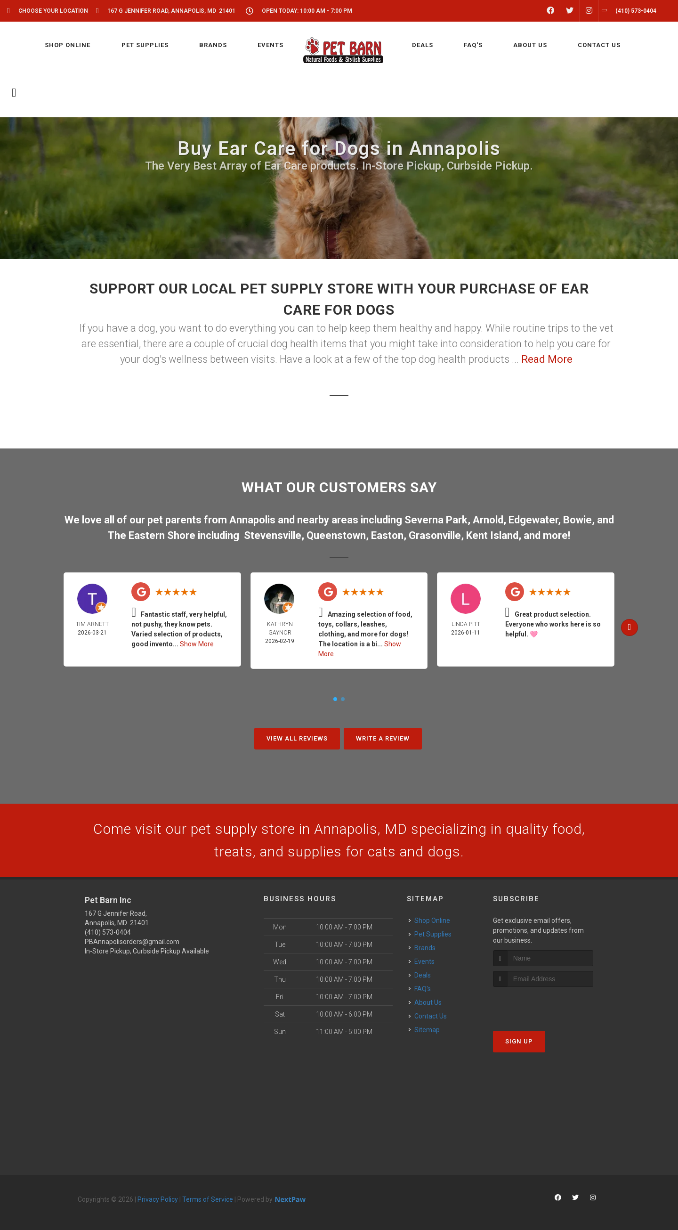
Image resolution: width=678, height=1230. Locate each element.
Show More (197, 644)
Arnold (488, 520)
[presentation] (543, 1005)
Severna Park (436, 520)
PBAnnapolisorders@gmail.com (132, 941)
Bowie (577, 520)
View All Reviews (297, 738)
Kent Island (492, 535)
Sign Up (519, 1041)
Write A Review (383, 738)
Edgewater (533, 520)
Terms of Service (207, 1199)
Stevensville (272, 535)
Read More (547, 359)
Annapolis (252, 520)
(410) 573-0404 (108, 932)
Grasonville (435, 535)
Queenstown (336, 535)
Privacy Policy (157, 1199)
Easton (387, 535)
